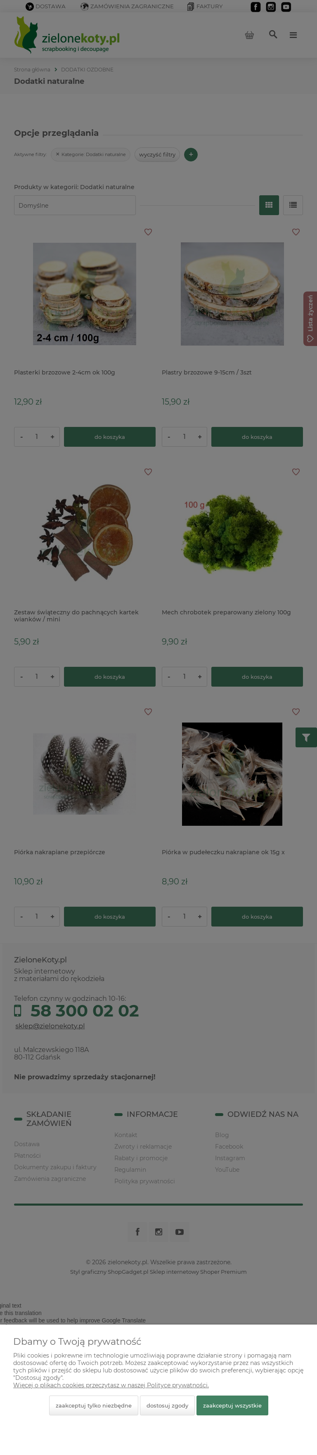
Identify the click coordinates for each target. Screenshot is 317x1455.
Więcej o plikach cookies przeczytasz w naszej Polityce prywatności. (111, 1385)
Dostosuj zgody (167, 1405)
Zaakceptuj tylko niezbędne (94, 1405)
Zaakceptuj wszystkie (232, 1405)
